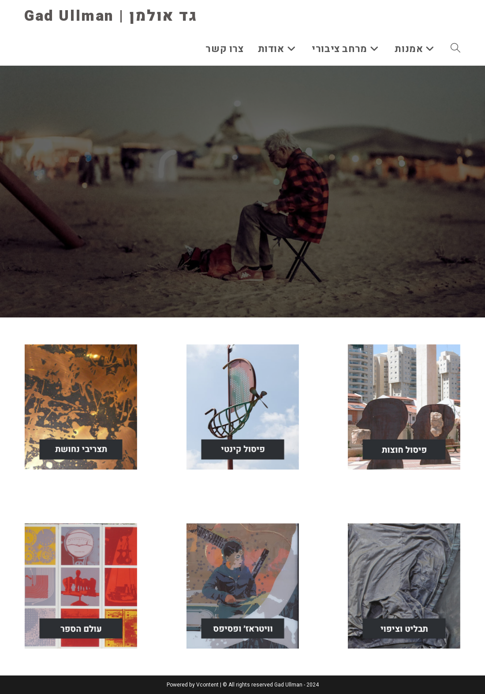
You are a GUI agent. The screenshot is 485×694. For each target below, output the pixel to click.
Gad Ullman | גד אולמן (111, 16)
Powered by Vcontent (193, 685)
